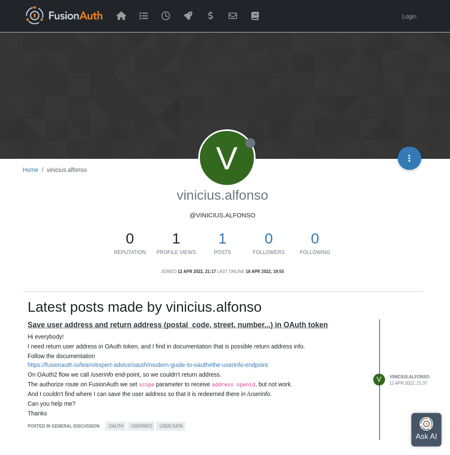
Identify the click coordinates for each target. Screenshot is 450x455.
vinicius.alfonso (410, 377)
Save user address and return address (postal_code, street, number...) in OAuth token (178, 325)
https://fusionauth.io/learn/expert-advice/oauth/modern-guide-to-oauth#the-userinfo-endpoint (148, 364)
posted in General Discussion (64, 426)
